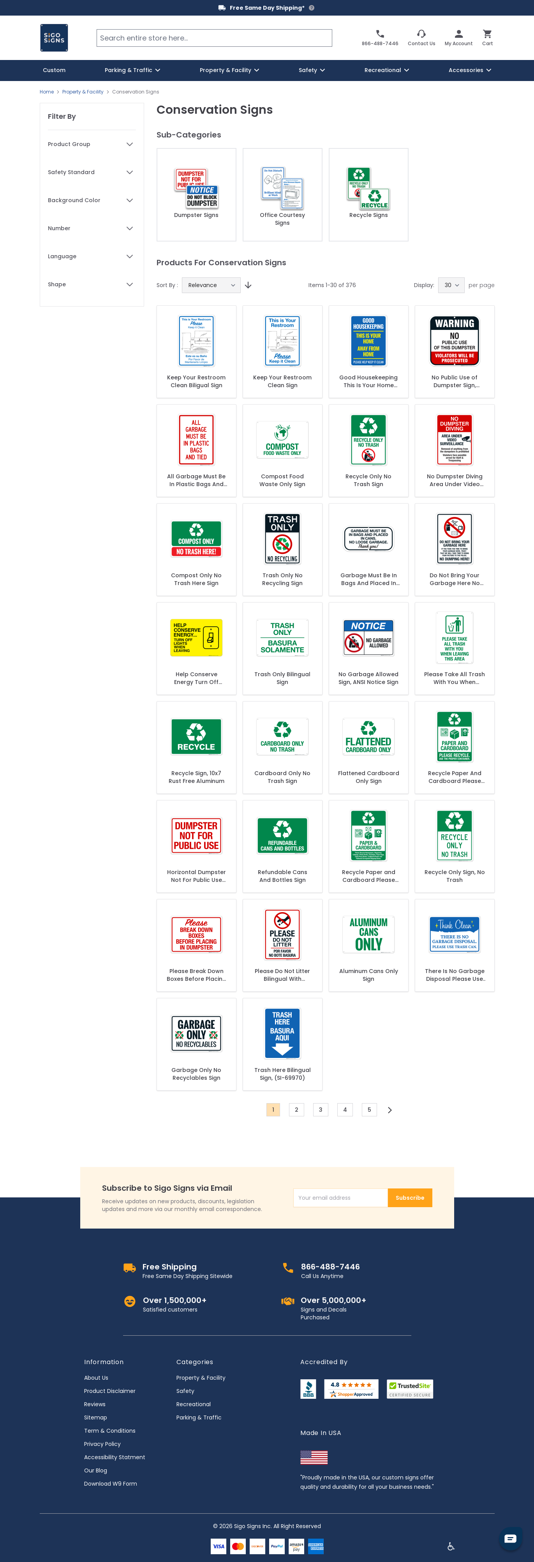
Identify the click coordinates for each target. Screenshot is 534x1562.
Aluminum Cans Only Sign (368, 975)
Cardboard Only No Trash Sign (282, 777)
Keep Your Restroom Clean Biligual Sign (196, 381)
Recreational (193, 1404)
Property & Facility (83, 92)
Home (47, 92)
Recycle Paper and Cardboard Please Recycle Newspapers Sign (368, 876)
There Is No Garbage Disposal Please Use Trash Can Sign (455, 975)
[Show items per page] (451, 285)
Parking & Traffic (199, 1417)
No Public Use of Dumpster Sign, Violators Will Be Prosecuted (455, 381)
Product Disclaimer (110, 1391)
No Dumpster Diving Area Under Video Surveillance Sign (455, 480)
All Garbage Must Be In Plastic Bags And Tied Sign (196, 480)
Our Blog (95, 1470)
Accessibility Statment (114, 1457)
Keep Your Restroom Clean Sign (282, 381)
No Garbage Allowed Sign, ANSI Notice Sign (368, 678)
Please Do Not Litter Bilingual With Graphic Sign (282, 975)
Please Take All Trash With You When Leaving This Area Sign (454, 678)
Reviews (95, 1404)
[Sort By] (211, 285)
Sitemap (95, 1417)
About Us (96, 1378)
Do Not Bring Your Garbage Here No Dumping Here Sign (454, 579)
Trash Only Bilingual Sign (282, 678)
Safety (185, 1391)
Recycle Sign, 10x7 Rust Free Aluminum (196, 777)
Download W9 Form (110, 1484)
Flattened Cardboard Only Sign (368, 777)
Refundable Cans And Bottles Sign (282, 876)
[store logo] (54, 37)
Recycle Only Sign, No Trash (455, 876)
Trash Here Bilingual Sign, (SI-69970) (282, 1074)
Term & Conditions (110, 1431)
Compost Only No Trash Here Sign (196, 579)
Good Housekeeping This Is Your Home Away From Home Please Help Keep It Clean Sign (368, 381)
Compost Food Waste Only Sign (282, 480)
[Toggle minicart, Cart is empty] (488, 38)
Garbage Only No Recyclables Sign (196, 1074)
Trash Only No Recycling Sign (282, 579)
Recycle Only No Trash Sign (368, 480)
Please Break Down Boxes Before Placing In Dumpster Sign (196, 975)
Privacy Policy (102, 1444)
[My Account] (458, 38)
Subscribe (410, 1198)
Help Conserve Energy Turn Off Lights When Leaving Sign (196, 678)
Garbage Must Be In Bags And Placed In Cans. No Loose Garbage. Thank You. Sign (368, 579)
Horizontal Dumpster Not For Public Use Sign (196, 876)
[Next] (390, 1110)
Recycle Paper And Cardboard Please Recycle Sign (454, 777)
